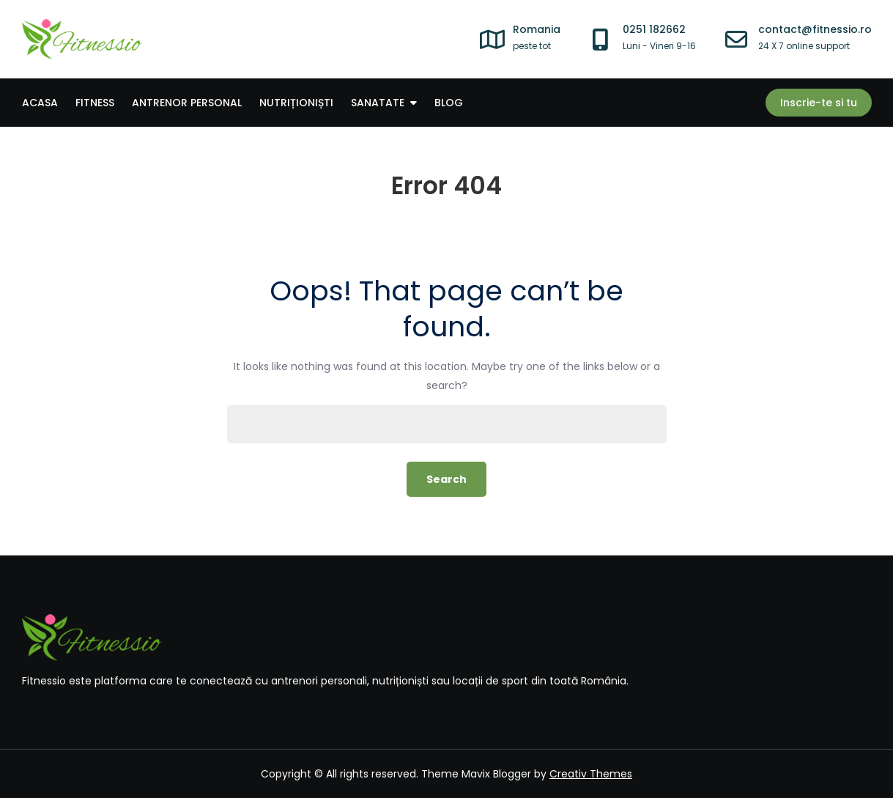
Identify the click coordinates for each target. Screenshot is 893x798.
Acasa (40, 102)
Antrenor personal (187, 102)
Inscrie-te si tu (818, 102)
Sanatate (377, 102)
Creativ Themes (590, 773)
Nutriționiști (296, 102)
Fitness (94, 102)
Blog (448, 102)
